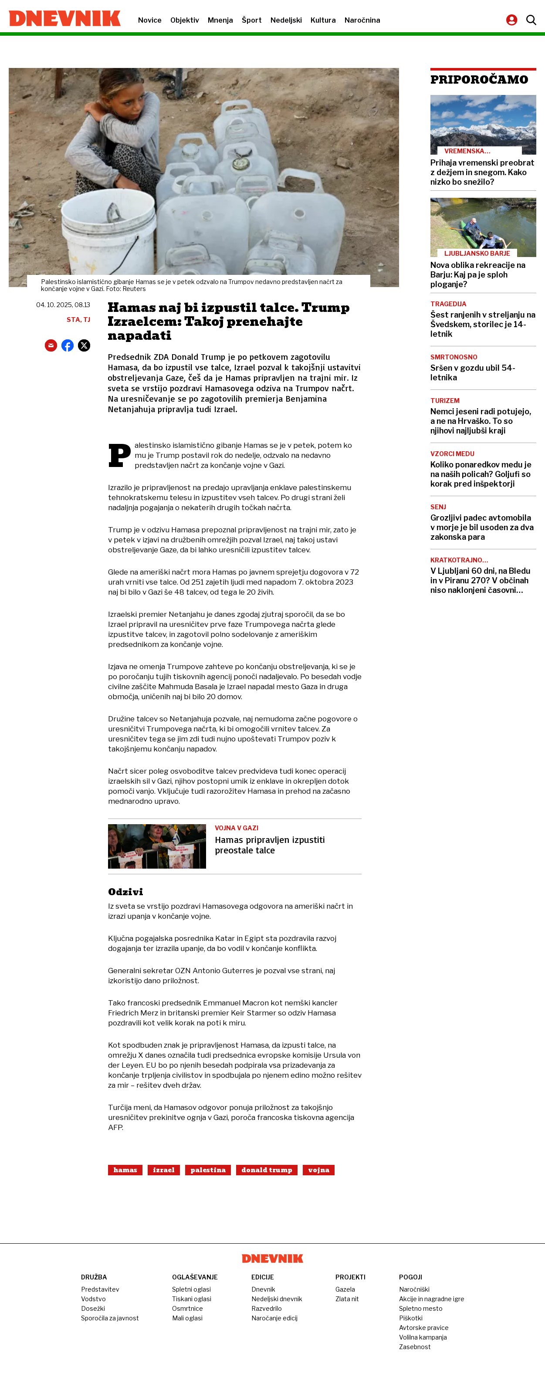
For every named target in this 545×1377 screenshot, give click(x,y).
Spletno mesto (421, 1308)
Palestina (208, 1170)
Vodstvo (93, 1299)
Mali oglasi (187, 1318)
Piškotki (411, 1318)
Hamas (125, 1170)
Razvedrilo (266, 1308)
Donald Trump (266, 1170)
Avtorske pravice (424, 1327)
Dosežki (93, 1308)
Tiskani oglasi (191, 1299)
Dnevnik (263, 1289)
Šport (252, 20)
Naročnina (362, 20)
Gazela (345, 1289)
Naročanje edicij (274, 1318)
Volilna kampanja (423, 1337)
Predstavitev (100, 1289)
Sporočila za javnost (110, 1318)
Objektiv (184, 20)
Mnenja (220, 20)
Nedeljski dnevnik (276, 1299)
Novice (150, 20)
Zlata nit (347, 1299)
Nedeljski (286, 20)
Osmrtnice (187, 1308)
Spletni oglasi (191, 1289)
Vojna (318, 1170)
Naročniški (414, 1289)
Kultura (323, 20)
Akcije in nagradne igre (431, 1299)
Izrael (164, 1170)
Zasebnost (415, 1346)
